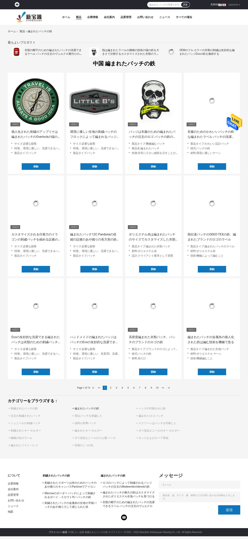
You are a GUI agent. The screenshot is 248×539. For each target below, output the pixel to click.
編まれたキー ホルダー (88, 430)
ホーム (66, 17)
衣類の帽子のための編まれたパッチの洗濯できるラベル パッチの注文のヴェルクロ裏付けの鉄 (53, 54)
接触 (35, 166)
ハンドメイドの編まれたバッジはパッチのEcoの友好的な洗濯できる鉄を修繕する (94, 340)
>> (163, 387)
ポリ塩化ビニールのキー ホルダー (159, 430)
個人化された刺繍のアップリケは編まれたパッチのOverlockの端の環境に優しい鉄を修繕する (34, 134)
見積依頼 (215, 4)
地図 (10, 511)
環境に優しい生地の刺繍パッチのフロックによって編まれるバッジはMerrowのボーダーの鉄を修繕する (94, 134)
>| (169, 387)
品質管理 (126, 17)
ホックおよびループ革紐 (153, 437)
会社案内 (109, 17)
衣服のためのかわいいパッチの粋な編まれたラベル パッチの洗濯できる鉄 (211, 134)
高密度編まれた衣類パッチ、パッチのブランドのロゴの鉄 (152, 339)
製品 (78, 17)
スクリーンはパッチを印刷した (158, 423)
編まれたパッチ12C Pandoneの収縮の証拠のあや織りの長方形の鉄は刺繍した (93, 237)
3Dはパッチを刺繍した (88, 415)
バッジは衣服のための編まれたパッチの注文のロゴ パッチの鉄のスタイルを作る (152, 134)
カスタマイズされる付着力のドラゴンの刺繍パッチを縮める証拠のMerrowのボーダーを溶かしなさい (35, 237)
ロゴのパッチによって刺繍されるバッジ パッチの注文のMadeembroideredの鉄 (127, 484)
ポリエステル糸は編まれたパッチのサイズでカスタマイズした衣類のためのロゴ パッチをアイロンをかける (152, 237)
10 (157, 387)
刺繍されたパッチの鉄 (24, 408)
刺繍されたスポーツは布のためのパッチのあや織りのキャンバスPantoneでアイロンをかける (70, 485)
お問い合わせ (145, 17)
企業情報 (92, 17)
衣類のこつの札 (84, 445)
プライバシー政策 (58, 532)
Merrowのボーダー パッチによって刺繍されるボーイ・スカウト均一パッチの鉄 (70, 495)
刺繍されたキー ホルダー (26, 430)
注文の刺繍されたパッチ (25, 415)
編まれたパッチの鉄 (87, 408)
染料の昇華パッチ (85, 423)
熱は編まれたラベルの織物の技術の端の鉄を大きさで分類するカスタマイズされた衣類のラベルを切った (130, 54)
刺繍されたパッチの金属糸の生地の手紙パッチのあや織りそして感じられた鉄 (70, 504)
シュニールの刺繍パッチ (25, 423)
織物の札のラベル (21, 437)
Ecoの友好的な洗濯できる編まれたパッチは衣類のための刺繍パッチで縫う (35, 340)
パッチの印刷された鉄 (152, 408)
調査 (185, 4)
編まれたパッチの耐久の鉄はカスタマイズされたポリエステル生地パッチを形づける (129, 494)
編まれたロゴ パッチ (151, 415)
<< (99, 387)
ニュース (164, 17)
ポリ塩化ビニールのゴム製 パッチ (95, 437)
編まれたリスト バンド (24, 445)
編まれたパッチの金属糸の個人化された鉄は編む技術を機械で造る (211, 339)
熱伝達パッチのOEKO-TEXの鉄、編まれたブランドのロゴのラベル (212, 237)
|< (93, 387)
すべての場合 (184, 17)
